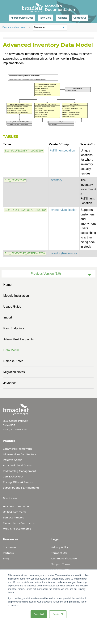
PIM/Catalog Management (19, 470)
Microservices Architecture (19, 454)
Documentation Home (14, 27)
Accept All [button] (39, 614)
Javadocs (9, 383)
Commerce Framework (17, 448)
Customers (9, 547)
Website (62, 17)
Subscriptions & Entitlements (21, 487)
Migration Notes (14, 372)
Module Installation (16, 295)
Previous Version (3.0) (46, 273)
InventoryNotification (63, 209)
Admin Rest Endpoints (18, 339)
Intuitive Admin (12, 459)
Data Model (11, 350)
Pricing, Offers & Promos (18, 482)
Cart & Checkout (13, 476)
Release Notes (13, 361)
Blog (6, 558)
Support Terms (60, 564)
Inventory (55, 180)
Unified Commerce (15, 511)
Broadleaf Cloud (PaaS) (17, 465)
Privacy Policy (60, 547)
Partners (8, 552)
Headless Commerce (16, 506)
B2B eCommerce (13, 517)
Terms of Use (59, 552)
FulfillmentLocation (62, 150)
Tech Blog (45, 17)
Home (7, 284)
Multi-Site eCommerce (17, 528)
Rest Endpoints (13, 328)
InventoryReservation (63, 253)
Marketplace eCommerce (19, 523)
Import (7, 317)
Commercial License (64, 558)
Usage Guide (12, 306)
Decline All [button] (58, 614)
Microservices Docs (22, 17)
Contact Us (79, 17)
